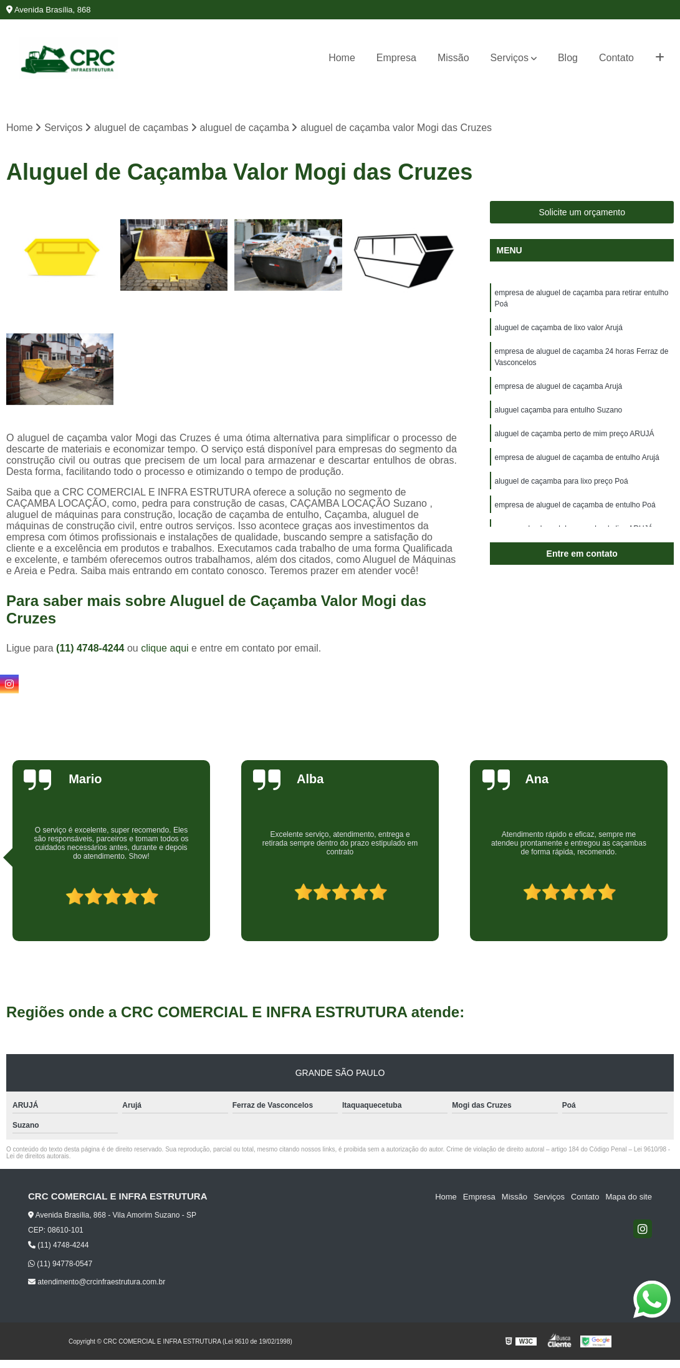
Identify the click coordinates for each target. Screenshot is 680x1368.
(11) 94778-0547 (60, 1263)
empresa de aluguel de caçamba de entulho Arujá (576, 457)
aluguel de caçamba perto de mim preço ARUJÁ (574, 433)
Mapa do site (628, 1196)
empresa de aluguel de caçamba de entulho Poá (574, 505)
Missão (453, 57)
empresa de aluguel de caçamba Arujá (558, 386)
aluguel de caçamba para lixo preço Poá (561, 481)
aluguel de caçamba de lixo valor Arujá (558, 327)
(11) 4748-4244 (91, 648)
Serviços (510, 57)
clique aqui (165, 648)
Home (341, 57)
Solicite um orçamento (582, 212)
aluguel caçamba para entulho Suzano (558, 410)
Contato (616, 57)
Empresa (396, 57)
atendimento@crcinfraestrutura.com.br (96, 1282)
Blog (568, 57)
